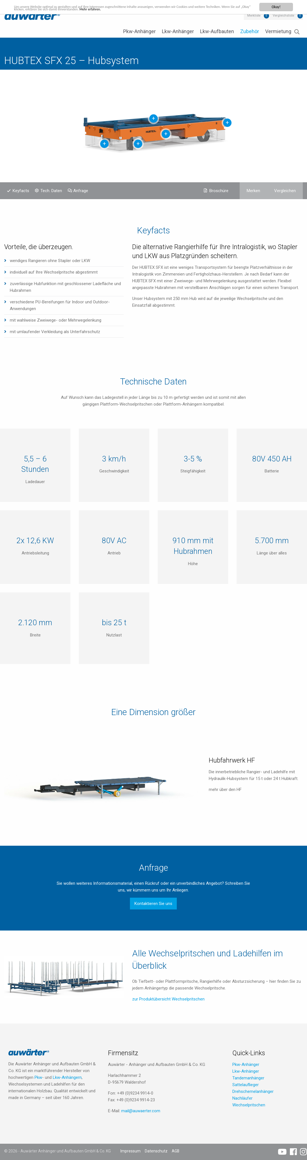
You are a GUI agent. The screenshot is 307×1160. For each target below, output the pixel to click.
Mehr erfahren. (121, 9)
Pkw (38, 1077)
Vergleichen (285, 190)
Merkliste (253, 15)
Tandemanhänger (248, 1078)
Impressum (130, 1151)
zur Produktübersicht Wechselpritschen (168, 999)
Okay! (276, 6)
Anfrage (80, 190)
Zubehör (249, 31)
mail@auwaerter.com (140, 1110)
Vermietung (278, 31)
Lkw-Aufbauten (217, 31)
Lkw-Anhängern (67, 1077)
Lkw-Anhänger (178, 31)
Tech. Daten (51, 190)
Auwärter (32, 15)
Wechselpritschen (248, 1104)
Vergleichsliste (283, 15)
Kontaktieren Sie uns (153, 903)
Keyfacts (21, 190)
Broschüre (218, 190)
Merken (253, 190)
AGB (175, 1151)
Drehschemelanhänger (253, 1091)
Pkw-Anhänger (139, 31)
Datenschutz (156, 1151)
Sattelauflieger (245, 1084)
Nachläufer (242, 1098)
